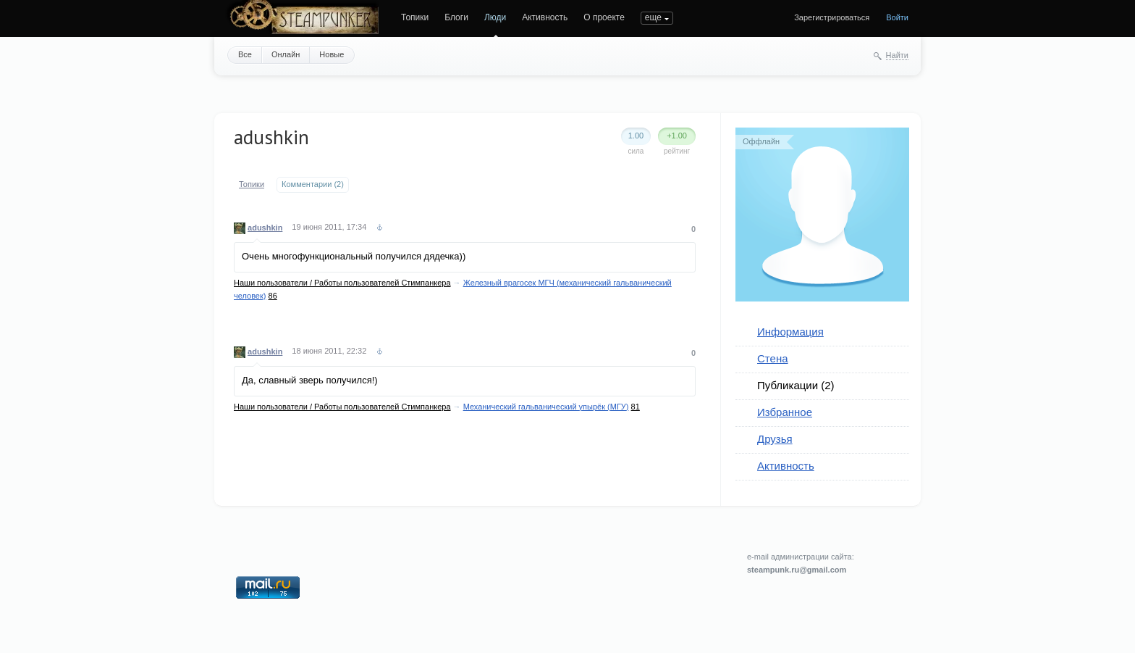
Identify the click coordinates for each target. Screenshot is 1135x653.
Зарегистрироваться (831, 17)
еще (653, 17)
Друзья (775, 439)
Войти (897, 17)
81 (635, 406)
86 (273, 295)
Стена (772, 358)
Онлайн (285, 54)
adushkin (265, 227)
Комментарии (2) (313, 184)
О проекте (604, 17)
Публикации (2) (796, 385)
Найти (897, 55)
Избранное (784, 412)
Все (245, 54)
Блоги (456, 17)
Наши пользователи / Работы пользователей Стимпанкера (342, 282)
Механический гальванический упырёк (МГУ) (546, 406)
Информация (790, 331)
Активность (545, 17)
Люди (495, 17)
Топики (415, 17)
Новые (331, 54)
